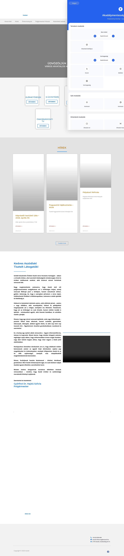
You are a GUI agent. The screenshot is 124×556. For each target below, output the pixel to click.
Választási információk (112, 21)
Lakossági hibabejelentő (93, 21)
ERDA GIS (28, 514)
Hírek (17, 21)
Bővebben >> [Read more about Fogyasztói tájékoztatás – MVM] (52, 226)
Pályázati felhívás (91, 192)
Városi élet (8, 21)
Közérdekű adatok (59, 21)
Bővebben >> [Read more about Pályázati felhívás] (86, 226)
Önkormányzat (27, 21)
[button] (13, 412)
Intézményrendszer (75, 21)
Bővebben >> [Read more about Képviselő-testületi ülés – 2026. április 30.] (19, 226)
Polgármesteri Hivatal (42, 21)
